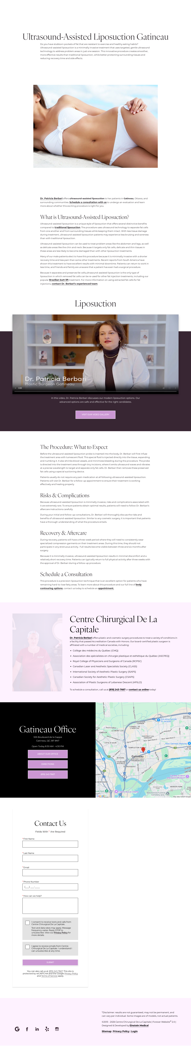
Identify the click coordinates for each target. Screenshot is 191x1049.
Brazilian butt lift (59, 279)
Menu (101, 10)
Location (117, 10)
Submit (50, 966)
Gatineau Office (47, 732)
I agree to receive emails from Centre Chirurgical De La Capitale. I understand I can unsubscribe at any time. (51, 951)
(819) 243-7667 (117, 692)
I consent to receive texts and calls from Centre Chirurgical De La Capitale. (53, 932)
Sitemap (106, 1034)
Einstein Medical (139, 1028)
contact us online (139, 692)
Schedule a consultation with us (88, 202)
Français (155, 10)
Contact (170, 10)
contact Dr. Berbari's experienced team (75, 283)
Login (134, 1034)
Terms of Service (49, 979)
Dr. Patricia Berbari (51, 198)
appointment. (106, 591)
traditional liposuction (67, 227)
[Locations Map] (143, 753)
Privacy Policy (61, 936)
